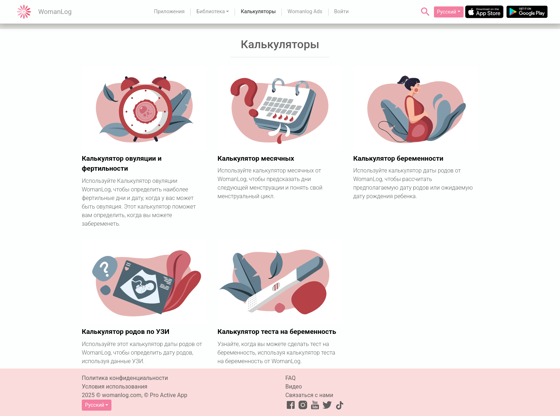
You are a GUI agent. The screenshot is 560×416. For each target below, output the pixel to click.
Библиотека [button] (210, 12)
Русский (446, 12)
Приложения (169, 12)
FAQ (290, 378)
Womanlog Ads (305, 12)
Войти (341, 12)
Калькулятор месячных (256, 158)
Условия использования (115, 386)
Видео (293, 386)
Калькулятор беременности (398, 158)
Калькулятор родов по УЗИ (125, 331)
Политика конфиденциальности (125, 378)
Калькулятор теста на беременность (277, 331)
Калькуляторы (258, 12)
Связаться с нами (309, 395)
